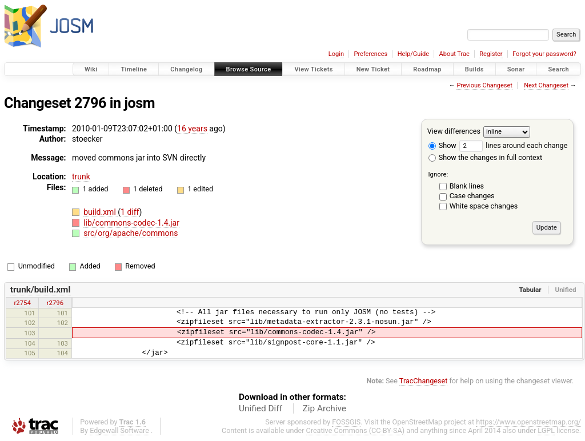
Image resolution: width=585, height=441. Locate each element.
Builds (474, 69)
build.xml (100, 212)
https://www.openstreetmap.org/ (528, 422)
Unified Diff (260, 408)
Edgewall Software (119, 430)
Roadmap (427, 69)
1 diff (130, 212)
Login (336, 54)
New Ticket (373, 69)
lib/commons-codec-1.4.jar (131, 222)
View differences (453, 131)
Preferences (370, 54)
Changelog (186, 69)
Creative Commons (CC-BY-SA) (355, 430)
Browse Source (248, 69)
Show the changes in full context (485, 157)
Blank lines (467, 186)
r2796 (55, 303)
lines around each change (513, 145)
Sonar (516, 69)
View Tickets (313, 69)
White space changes (484, 206)
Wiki (91, 69)
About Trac (454, 54)
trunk (81, 176)
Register (490, 54)
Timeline (134, 69)
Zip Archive (324, 408)
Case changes (472, 195)
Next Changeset (546, 85)
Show (442, 145)
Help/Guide (413, 54)
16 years (192, 128)
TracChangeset (423, 380)
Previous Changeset (484, 85)
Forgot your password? (544, 54)
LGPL (546, 430)
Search (558, 69)
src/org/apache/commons (130, 233)
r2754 (22, 303)
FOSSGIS (346, 422)
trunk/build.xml (40, 289)
